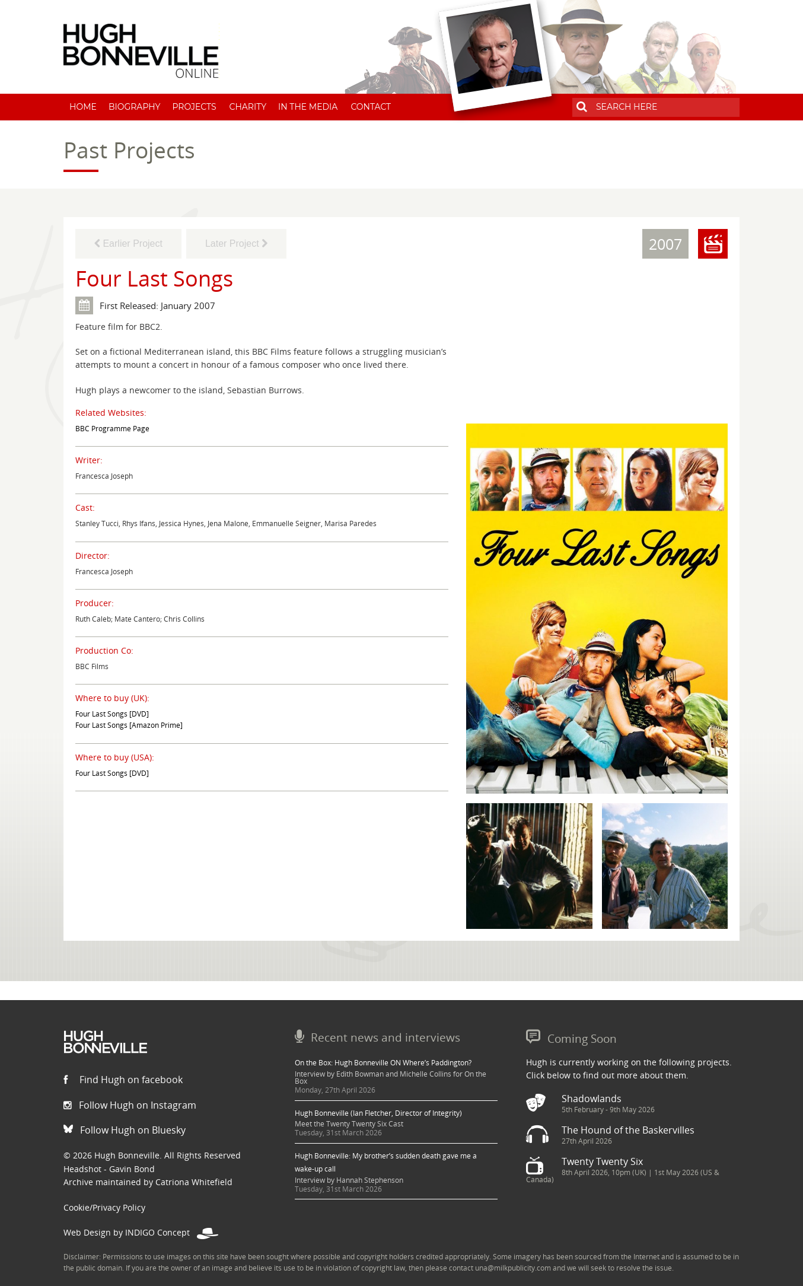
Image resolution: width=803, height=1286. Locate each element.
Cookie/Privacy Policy (104, 1207)
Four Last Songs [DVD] (112, 714)
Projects (194, 106)
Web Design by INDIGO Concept (140, 1232)
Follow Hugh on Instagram (129, 1105)
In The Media (307, 106)
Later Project (236, 243)
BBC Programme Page (112, 429)
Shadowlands (592, 1098)
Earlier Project (128, 243)
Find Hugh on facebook (123, 1079)
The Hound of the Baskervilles (628, 1130)
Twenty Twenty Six (602, 1161)
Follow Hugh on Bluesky (124, 1130)
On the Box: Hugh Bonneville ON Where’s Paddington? (383, 1063)
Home (83, 106)
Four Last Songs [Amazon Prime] (129, 725)
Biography (135, 106)
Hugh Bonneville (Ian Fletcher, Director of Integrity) (378, 1113)
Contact (370, 106)
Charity (248, 106)
